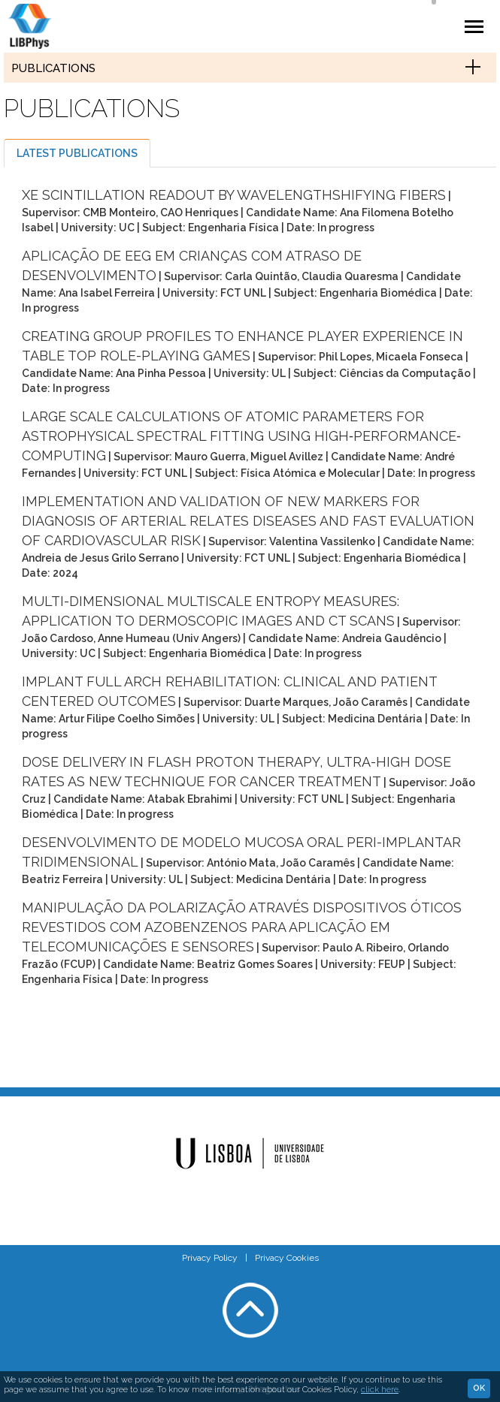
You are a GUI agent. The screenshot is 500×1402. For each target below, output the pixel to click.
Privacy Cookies (287, 1258)
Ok (479, 1388)
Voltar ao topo (250, 1310)
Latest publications (77, 153)
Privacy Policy (210, 1258)
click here (379, 1389)
